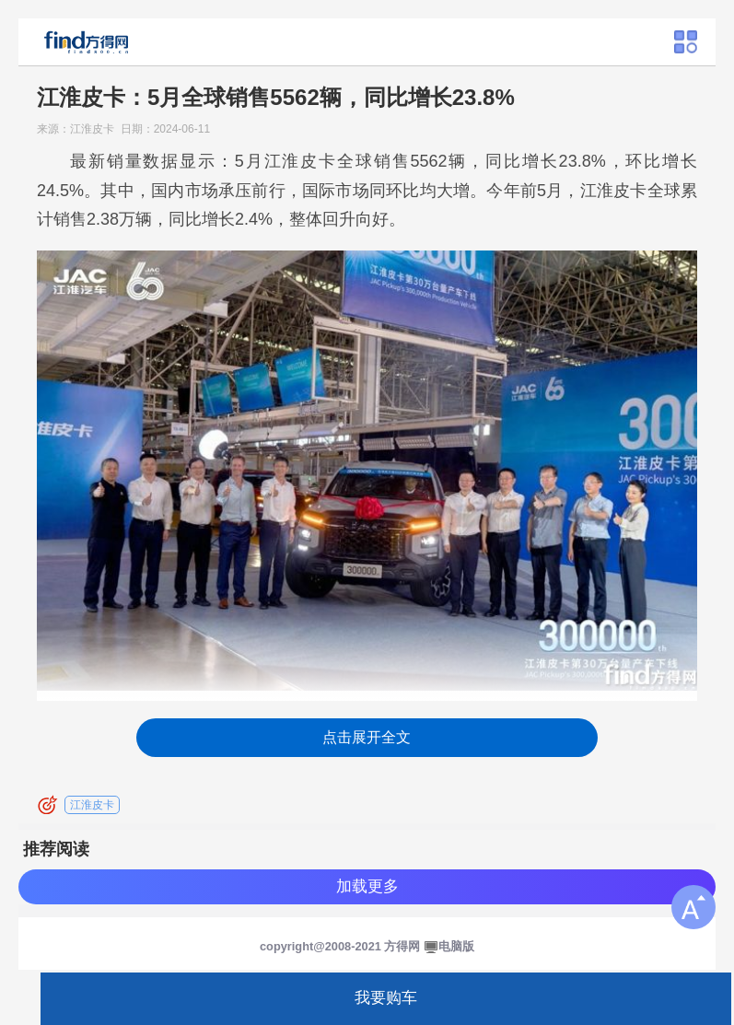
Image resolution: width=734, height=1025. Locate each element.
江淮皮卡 (92, 804)
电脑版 (456, 946)
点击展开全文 (366, 737)
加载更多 (367, 886)
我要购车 (386, 998)
